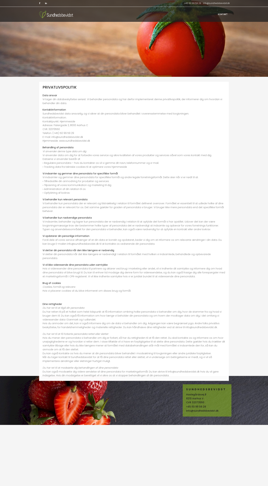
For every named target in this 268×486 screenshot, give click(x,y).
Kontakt (222, 14)
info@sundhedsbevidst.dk (216, 3)
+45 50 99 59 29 (192, 3)
